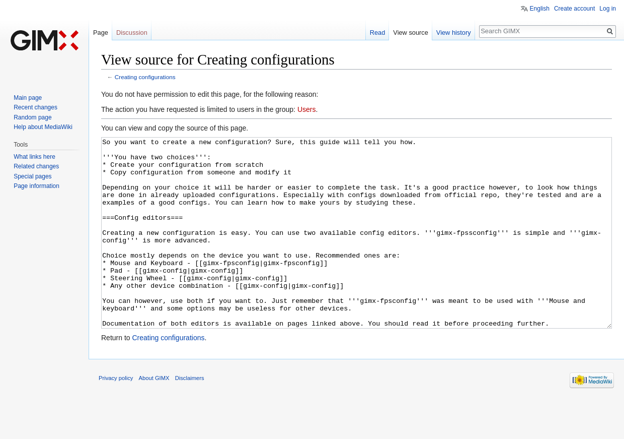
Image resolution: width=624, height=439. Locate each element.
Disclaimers (189, 416)
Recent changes (35, 107)
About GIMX (154, 416)
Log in (607, 8)
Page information (36, 186)
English (540, 8)
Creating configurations (145, 77)
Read (377, 32)
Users (306, 109)
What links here (34, 156)
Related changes (36, 166)
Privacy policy (116, 416)
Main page (28, 97)
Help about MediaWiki (43, 127)
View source (410, 32)
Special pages (32, 176)
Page (100, 32)
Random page (32, 117)
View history (453, 32)
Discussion (131, 32)
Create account (574, 8)
